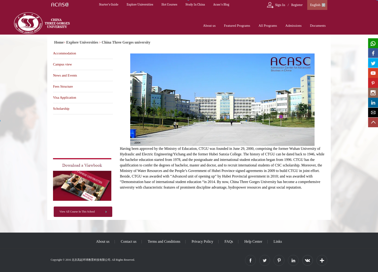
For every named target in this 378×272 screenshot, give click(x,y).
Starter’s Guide (108, 4)
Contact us (128, 241)
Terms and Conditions (164, 241)
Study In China (195, 4)
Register (297, 5)
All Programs (267, 25)
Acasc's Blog (221, 4)
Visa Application (64, 97)
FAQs (228, 241)
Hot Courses (169, 4)
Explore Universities (140, 4)
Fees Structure (63, 86)
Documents (318, 25)
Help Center (253, 241)
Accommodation (64, 53)
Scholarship (61, 108)
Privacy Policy (202, 241)
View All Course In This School (77, 211)
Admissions (293, 25)
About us (209, 25)
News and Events (65, 75)
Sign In (280, 5)
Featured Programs (237, 25)
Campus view (62, 64)
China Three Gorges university (126, 42)
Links (278, 241)
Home (59, 42)
